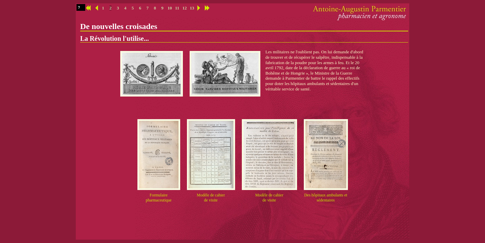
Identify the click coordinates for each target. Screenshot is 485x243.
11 (177, 7)
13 (192, 7)
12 (185, 7)
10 (170, 7)
